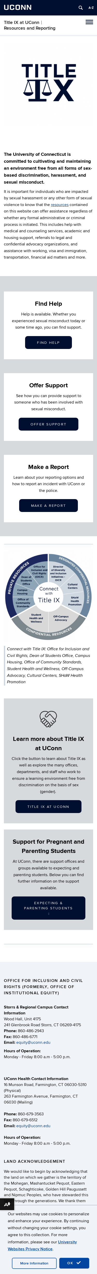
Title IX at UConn (48, 807)
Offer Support (48, 424)
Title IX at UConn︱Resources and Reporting (29, 25)
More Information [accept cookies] (34, 1263)
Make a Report (48, 505)
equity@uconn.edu (33, 1042)
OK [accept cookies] (74, 1263)
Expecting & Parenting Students (48, 908)
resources (60, 204)
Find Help (48, 342)
